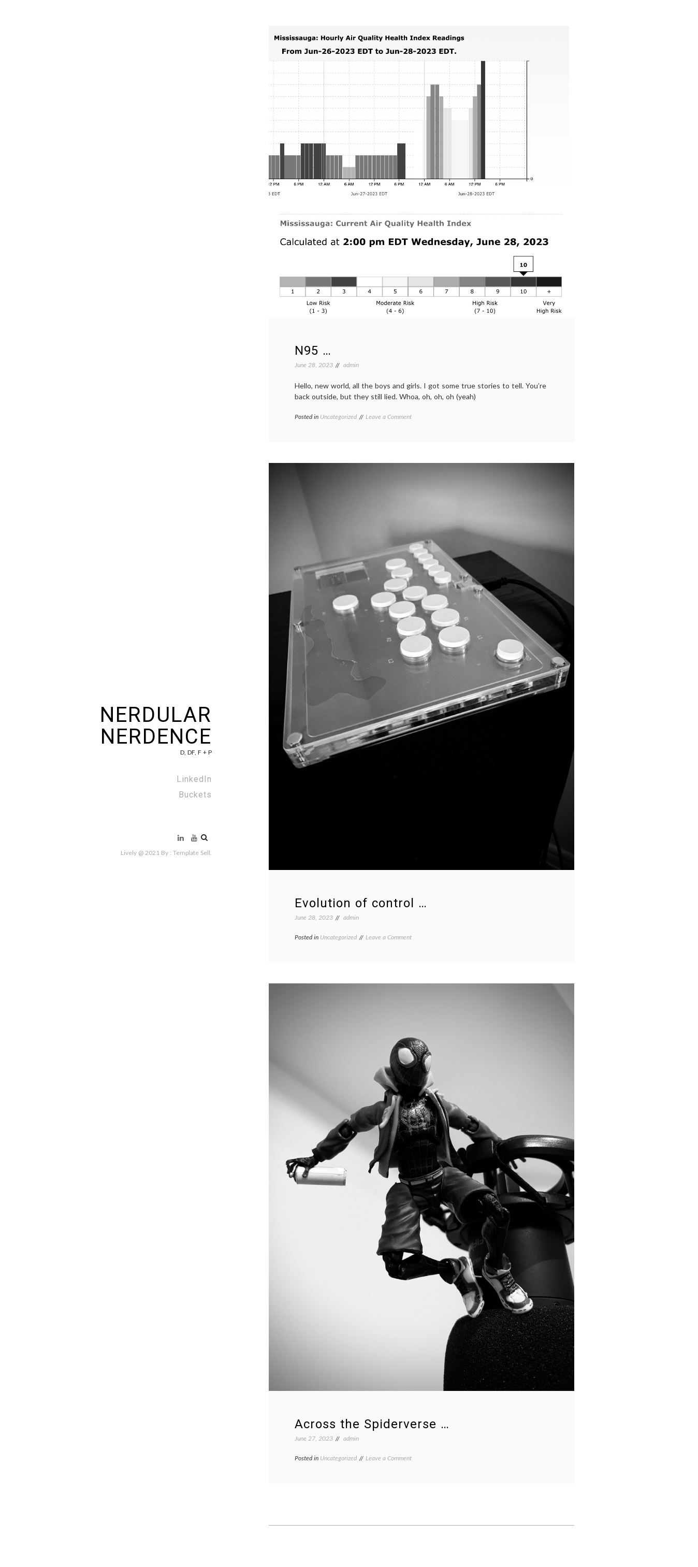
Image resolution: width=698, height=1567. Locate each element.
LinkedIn (194, 779)
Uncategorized (338, 416)
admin (351, 365)
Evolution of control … (361, 903)
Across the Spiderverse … (372, 1424)
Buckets (195, 795)
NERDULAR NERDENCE (156, 726)
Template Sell (191, 853)
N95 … (313, 350)
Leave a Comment (389, 416)
